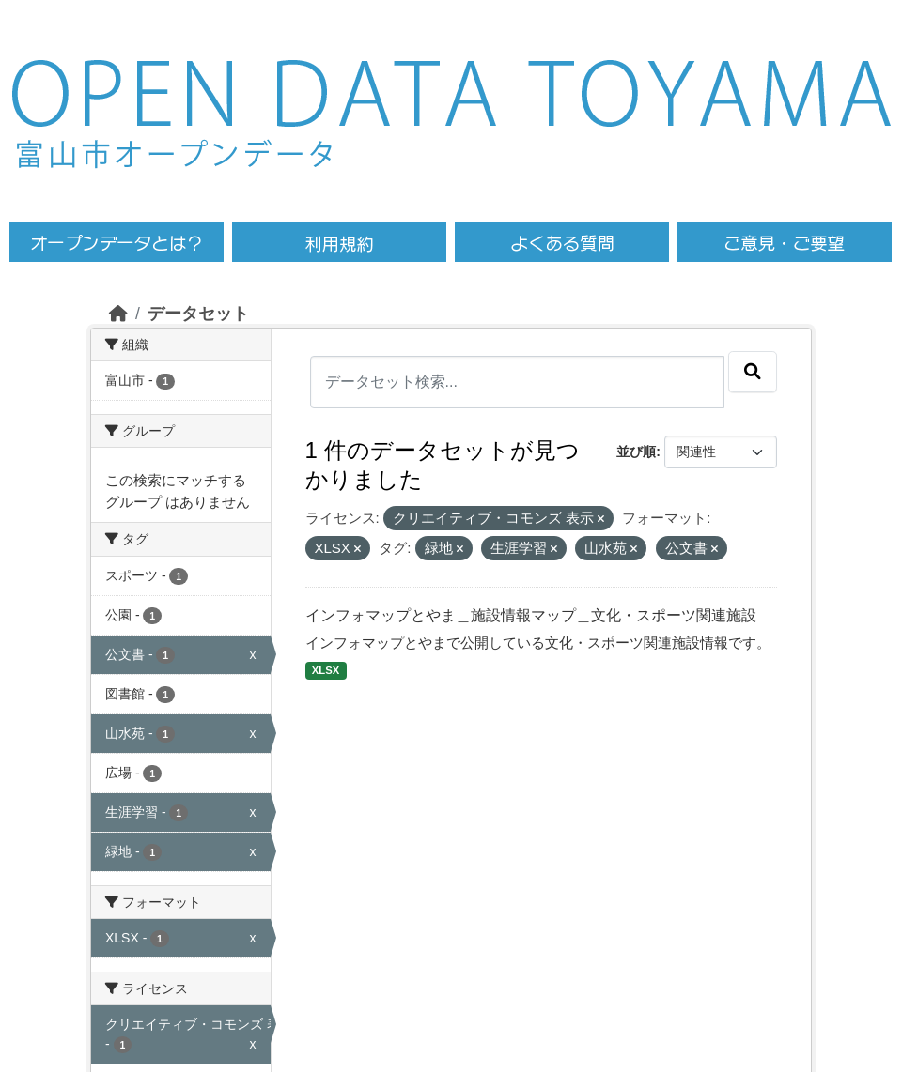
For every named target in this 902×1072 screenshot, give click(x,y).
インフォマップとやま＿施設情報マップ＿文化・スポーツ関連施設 (530, 615)
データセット (198, 313)
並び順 (636, 451)
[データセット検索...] (517, 382)
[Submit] (752, 371)
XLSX (325, 670)
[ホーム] (118, 313)
